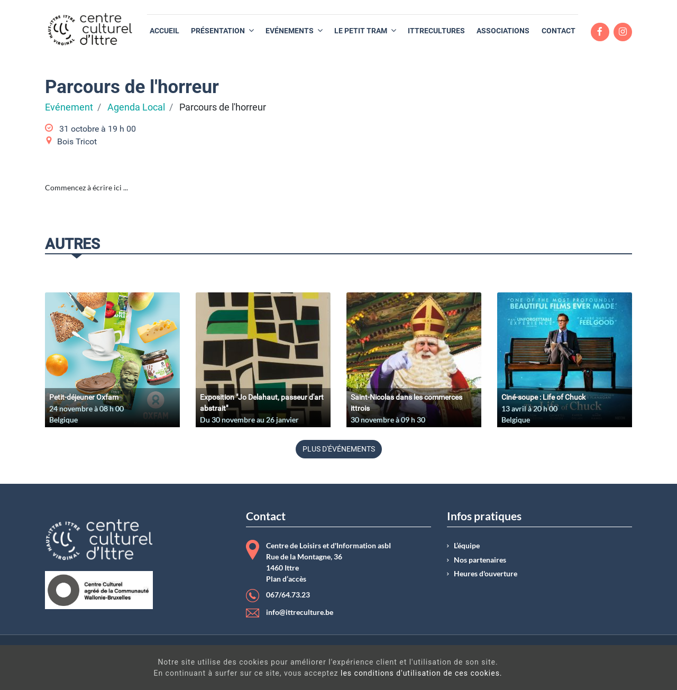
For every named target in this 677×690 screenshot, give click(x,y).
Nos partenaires (480, 560)
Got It (591, 669)
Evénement (69, 107)
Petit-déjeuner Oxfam (83, 397)
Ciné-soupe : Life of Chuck (543, 397)
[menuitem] (164, 31)
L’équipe (467, 545)
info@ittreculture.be (299, 612)
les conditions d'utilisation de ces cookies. (354, 673)
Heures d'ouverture (485, 573)
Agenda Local (136, 107)
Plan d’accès (286, 579)
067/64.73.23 (288, 595)
